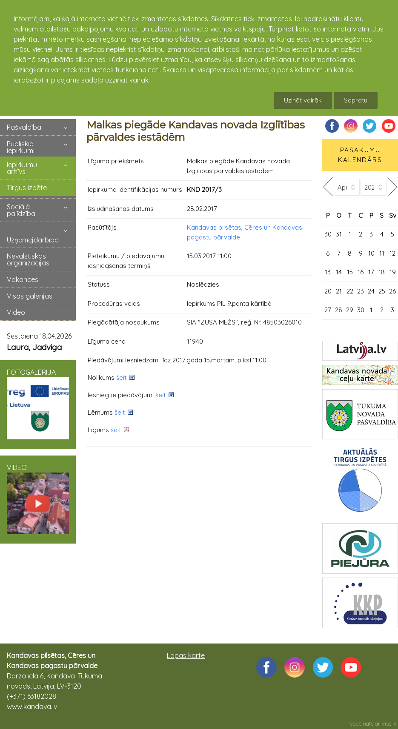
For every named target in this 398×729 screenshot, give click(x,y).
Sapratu (355, 100)
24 (371, 291)
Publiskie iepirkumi (20, 147)
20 (328, 291)
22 (349, 291)
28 (338, 310)
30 (328, 234)
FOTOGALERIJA (38, 403)
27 (327, 310)
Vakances (22, 279)
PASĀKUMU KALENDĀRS (360, 155)
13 (328, 272)
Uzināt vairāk (303, 100)
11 (381, 253)
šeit (121, 377)
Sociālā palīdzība (21, 210)
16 (361, 272)
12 (392, 253)
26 (392, 291)
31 (339, 234)
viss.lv (389, 723)
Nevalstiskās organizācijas (28, 259)
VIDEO (38, 499)
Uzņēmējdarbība (33, 240)
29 (349, 310)
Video (16, 312)
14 (339, 272)
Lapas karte (186, 655)
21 (339, 291)
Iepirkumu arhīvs (22, 168)
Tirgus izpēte (27, 187)
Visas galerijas (29, 296)
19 (392, 272)
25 (381, 291)
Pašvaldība (24, 127)
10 (371, 253)
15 (350, 272)
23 (360, 291)
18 (381, 272)
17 (371, 272)
